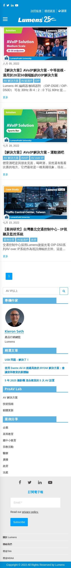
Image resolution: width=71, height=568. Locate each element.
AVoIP (24, 157)
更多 (5, 97)
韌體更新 (8, 410)
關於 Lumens (10, 537)
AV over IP (37, 157)
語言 (62, 10)
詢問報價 (36, 10)
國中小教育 (9, 440)
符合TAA (7, 551)
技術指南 (8, 403)
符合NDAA (8, 558)
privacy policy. (30, 511)
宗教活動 (8, 446)
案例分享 (9, 239)
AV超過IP (26, 80)
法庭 (5, 472)
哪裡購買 (49, 10)
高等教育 (8, 434)
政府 (33, 239)
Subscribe (19, 522)
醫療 (5, 453)
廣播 (5, 459)
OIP (37, 80)
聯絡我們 (7, 544)
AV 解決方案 (11, 80)
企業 (5, 427)
